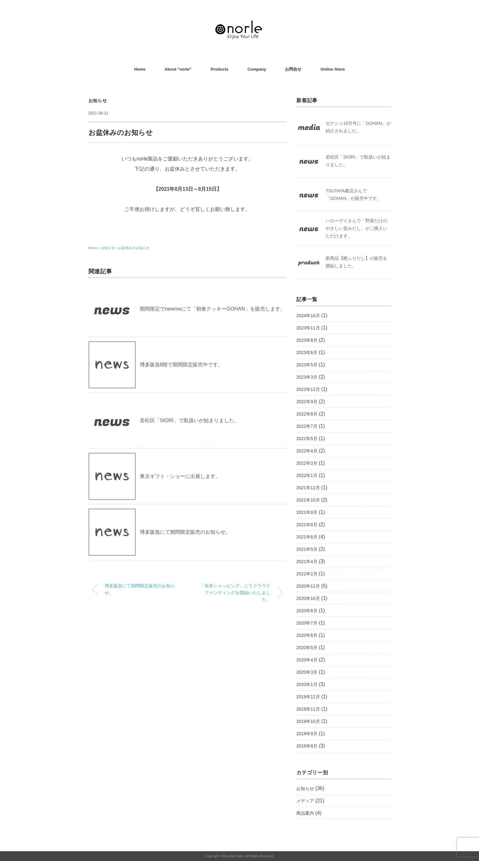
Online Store (333, 69)
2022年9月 (306, 401)
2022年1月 (306, 475)
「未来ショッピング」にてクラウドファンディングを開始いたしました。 (235, 592)
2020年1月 (306, 684)
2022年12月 (308, 389)
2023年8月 (306, 340)
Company (257, 69)
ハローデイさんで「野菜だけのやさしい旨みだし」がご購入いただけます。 (356, 228)
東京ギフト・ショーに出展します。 (180, 476)
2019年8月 (306, 745)
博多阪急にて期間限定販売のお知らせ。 (185, 532)
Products (219, 69)
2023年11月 (308, 327)
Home (139, 69)
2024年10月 (308, 315)
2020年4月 (306, 659)
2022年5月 (306, 438)
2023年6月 (306, 352)
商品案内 (305, 813)
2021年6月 (306, 536)
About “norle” (177, 69)
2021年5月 (306, 549)
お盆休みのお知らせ (134, 248)
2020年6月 (306, 635)
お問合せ (293, 69)
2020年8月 (306, 610)
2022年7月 (306, 426)
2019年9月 (306, 733)
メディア (305, 800)
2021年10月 (308, 500)
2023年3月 (306, 377)
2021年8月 (306, 524)
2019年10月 (308, 721)
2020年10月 (308, 598)
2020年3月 (306, 672)
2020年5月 (306, 647)
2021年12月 (308, 487)
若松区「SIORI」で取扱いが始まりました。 (189, 420)
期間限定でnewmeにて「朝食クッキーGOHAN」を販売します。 (212, 308)
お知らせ (97, 100)
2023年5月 (306, 364)
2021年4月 (306, 561)
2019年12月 (308, 696)
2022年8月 (306, 413)
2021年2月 (306, 573)
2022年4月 (306, 450)
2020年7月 (306, 622)
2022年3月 (306, 463)
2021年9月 (306, 512)
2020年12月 (308, 586)
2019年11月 (308, 709)
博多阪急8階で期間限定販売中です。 (181, 364)
